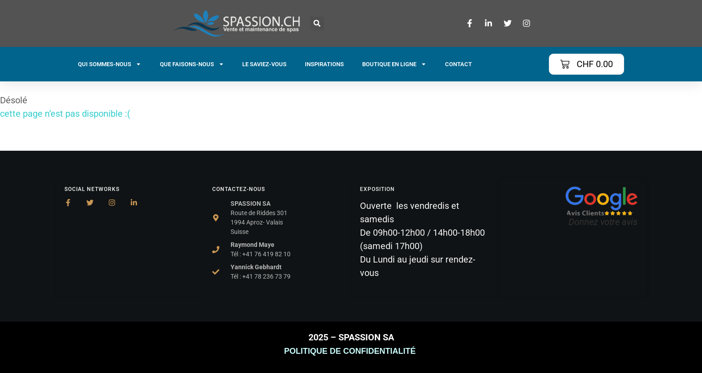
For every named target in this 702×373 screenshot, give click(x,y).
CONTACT (458, 64)
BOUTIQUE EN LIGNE (394, 64)
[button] (317, 23)
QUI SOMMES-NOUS (109, 64)
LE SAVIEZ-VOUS (264, 64)
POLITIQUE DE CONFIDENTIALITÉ (351, 351)
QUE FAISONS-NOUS (192, 64)
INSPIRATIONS (324, 64)
